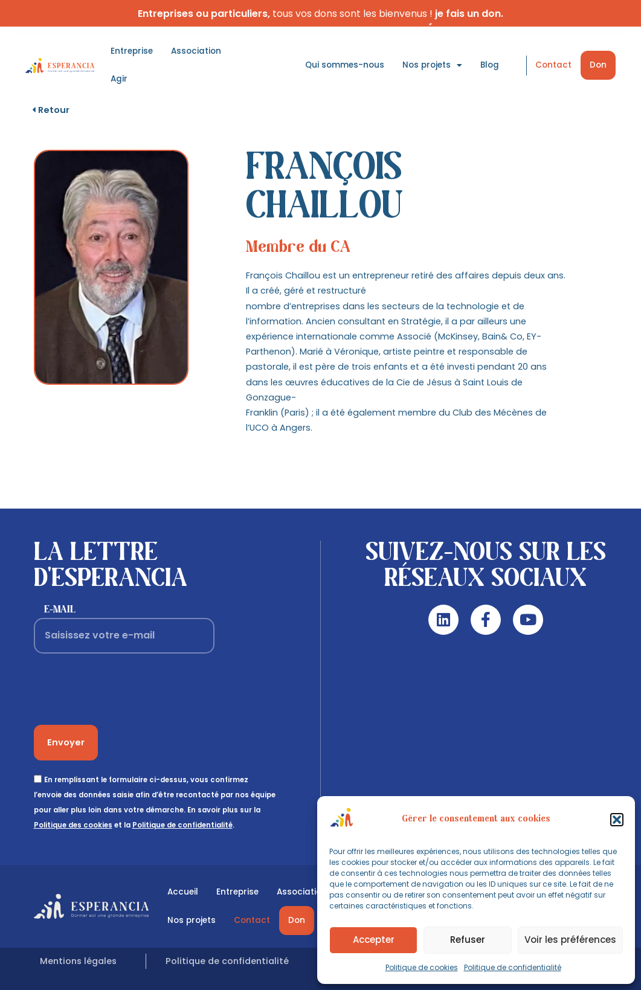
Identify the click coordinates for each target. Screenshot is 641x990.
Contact (553, 65)
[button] (617, 820)
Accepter (374, 939)
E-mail (60, 610)
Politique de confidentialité (512, 967)
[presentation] (125, 689)
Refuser (467, 939)
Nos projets (432, 66)
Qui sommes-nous (344, 65)
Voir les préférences (570, 939)
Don (598, 65)
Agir (119, 79)
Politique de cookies (421, 967)
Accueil (182, 892)
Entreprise (132, 51)
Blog (489, 65)
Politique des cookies (73, 825)
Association (196, 51)
